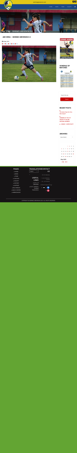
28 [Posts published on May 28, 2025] (65, 156)
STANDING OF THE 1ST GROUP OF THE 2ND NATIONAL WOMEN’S (65, 119)
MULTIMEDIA (16, 188)
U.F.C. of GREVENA (35, 183)
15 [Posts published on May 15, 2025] (67, 151)
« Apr (63, 162)
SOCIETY (69, 6)
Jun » (66, 162)
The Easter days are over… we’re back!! (66, 112)
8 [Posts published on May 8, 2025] (67, 148)
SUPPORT (16, 185)
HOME (50, 6)
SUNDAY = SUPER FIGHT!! (67, 124)
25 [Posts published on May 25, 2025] (73, 153)
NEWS (56, 6)
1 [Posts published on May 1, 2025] (67, 146)
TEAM (62, 6)
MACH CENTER (16, 190)
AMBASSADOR (16, 192)
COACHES (16, 178)
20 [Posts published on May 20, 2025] (63, 153)
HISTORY (16, 183)
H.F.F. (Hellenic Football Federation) (34, 188)
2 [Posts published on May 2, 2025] (69, 146)
